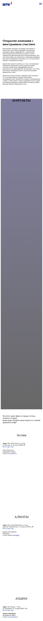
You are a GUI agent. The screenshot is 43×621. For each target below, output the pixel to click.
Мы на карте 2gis (8, 447)
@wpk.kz (16, 535)
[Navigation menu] (40, 4)
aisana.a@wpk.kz (12, 617)
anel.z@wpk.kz (12, 453)
